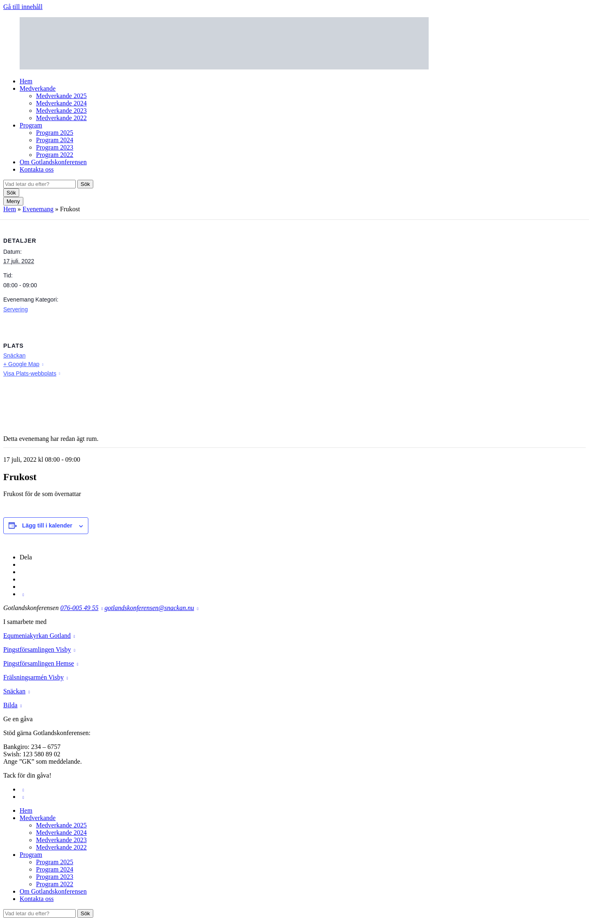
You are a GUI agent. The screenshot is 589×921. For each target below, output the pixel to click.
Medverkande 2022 (61, 117)
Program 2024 (54, 139)
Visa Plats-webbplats (29, 373)
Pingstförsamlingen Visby (37, 649)
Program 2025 (54, 132)
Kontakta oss (37, 169)
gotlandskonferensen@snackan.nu (149, 607)
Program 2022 (54, 154)
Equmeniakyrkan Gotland (37, 635)
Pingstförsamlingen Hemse (38, 663)
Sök (85, 184)
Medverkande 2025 (61, 95)
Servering (15, 309)
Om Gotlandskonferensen (53, 162)
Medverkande (38, 88)
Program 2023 (54, 147)
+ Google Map (21, 364)
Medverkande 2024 (61, 103)
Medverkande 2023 (61, 110)
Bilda (10, 705)
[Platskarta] (542, 381)
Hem (26, 81)
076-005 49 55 (79, 607)
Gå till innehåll (23, 6)
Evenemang (38, 209)
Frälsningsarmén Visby (33, 677)
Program (31, 125)
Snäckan (14, 355)
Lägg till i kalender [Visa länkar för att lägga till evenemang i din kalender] (47, 525)
